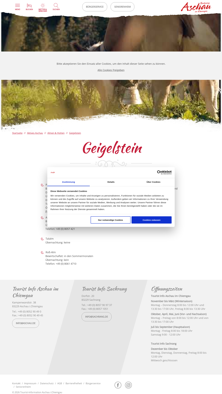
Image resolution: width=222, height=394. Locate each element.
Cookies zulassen (151, 220)
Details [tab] (111, 182)
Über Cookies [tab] (153, 182)
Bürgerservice (93, 383)
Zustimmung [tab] (68, 182)
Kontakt (16, 383)
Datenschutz (47, 383)
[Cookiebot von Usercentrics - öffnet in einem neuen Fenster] (159, 172)
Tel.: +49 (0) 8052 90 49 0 (26, 311)
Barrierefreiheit (74, 383)
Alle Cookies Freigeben (111, 70)
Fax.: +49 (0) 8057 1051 (95, 309)
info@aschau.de (25, 323)
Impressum (30, 383)
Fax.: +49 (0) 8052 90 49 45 (27, 315)
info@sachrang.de (96, 316)
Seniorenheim (23, 386)
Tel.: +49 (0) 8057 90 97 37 (97, 305)
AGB (59, 383)
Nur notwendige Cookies (110, 220)
